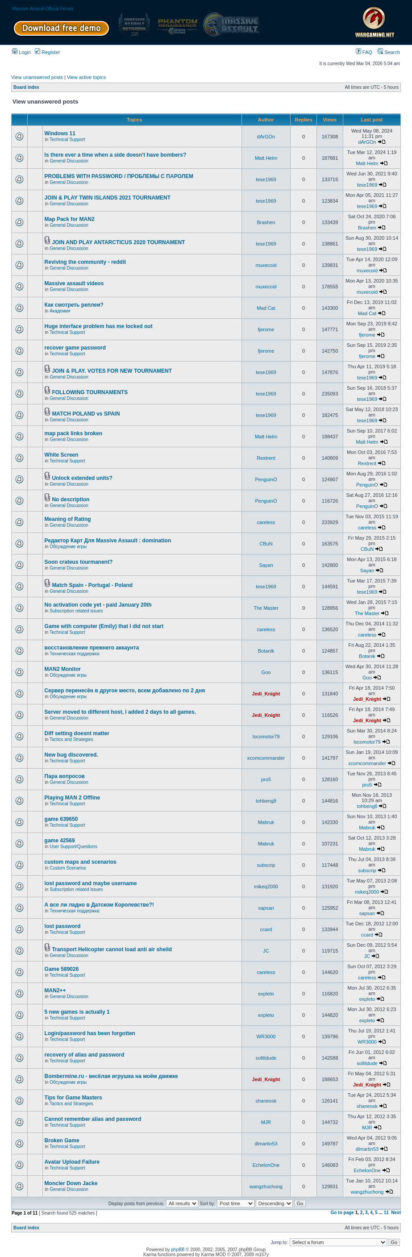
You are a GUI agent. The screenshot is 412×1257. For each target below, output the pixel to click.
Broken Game (62, 1140)
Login (21, 52)
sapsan (266, 908)
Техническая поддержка (75, 653)
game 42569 (60, 840)
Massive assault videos (74, 283)
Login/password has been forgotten (90, 1033)
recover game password (75, 348)
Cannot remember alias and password (93, 1119)
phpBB (177, 1249)
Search (389, 52)
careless (266, 522)
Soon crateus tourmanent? (79, 562)
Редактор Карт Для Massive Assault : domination (108, 540)
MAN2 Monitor (63, 669)
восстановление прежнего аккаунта (92, 648)
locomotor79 (266, 736)
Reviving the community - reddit (85, 262)
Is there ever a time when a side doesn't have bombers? (116, 155)
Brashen (266, 222)
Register (47, 52)
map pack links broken (73, 433)
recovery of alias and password (85, 1055)
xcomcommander (266, 758)
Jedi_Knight (266, 693)
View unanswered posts (37, 77)
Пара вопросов (65, 776)
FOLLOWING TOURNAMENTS (90, 392)
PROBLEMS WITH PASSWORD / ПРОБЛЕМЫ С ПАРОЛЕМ (119, 176)
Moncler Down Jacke (71, 1183)
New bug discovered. (71, 755)
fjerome (266, 329)
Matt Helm (266, 158)
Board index (26, 87)
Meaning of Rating (68, 519)
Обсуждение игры (68, 546)
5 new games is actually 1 (77, 1012)
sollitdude (266, 1058)
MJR (266, 1122)
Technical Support (67, 139)
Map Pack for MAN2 (70, 219)
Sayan (266, 565)
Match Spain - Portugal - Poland (92, 585)
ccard (266, 929)
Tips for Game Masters (73, 1098)
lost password (63, 926)
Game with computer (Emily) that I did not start (104, 626)
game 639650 (61, 819)
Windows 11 (60, 133)
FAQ (364, 52)
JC (266, 950)
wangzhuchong (266, 1186)
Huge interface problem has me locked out (99, 326)
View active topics (86, 77)
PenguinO (266, 479)
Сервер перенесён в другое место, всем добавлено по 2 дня (125, 690)
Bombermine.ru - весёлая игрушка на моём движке (111, 1076)
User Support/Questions (73, 846)
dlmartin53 (265, 1143)
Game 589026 (62, 969)
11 (386, 1212)
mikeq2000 (266, 886)
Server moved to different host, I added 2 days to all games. (120, 712)
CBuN (265, 543)
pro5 (266, 779)
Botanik (266, 650)
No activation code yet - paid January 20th (98, 605)
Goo (266, 672)
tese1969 (266, 179)
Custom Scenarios (68, 868)
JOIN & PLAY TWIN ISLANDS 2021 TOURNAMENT (108, 198)
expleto (266, 993)
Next (396, 1212)
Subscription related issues (76, 610)
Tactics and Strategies (71, 739)
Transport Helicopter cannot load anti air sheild (112, 949)
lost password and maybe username (91, 883)
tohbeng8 (266, 800)
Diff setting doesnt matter (77, 733)
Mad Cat (266, 308)
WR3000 (266, 1036)
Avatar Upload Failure (72, 1162)
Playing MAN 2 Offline (72, 798)
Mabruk (266, 822)
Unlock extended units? (82, 478)
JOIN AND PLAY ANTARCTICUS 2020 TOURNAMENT (118, 242)
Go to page (342, 1212)
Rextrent (266, 458)
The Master (266, 608)
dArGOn (266, 136)
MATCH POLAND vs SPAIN (86, 414)
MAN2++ (55, 990)
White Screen (62, 455)
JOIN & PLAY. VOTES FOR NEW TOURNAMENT (112, 371)
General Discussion (69, 160)
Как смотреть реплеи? (74, 305)
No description (70, 499)
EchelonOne (266, 1165)
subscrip (266, 865)
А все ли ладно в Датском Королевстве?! (99, 905)
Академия (60, 310)
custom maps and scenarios (81, 862)
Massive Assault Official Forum (42, 8)
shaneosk (265, 1100)
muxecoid (265, 265)
